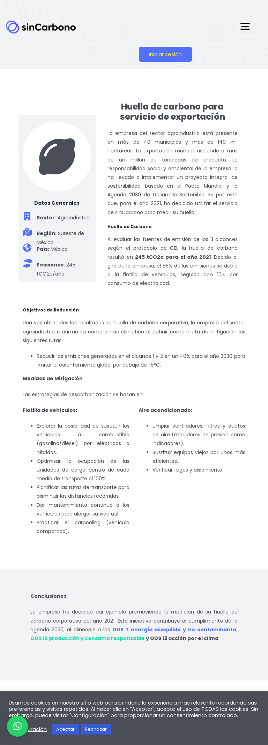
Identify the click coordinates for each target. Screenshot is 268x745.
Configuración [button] (28, 729)
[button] (17, 726)
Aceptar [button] (65, 729)
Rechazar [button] (96, 729)
